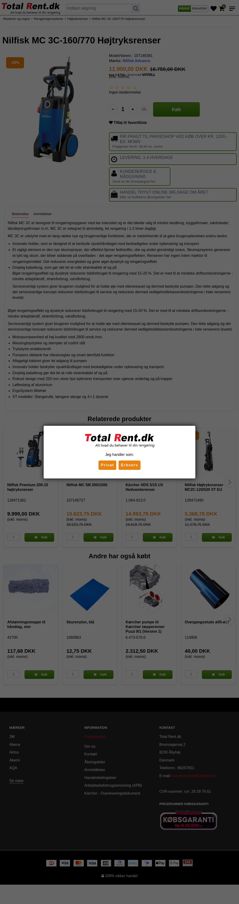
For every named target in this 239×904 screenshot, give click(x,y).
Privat (107, 465)
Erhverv (129, 465)
